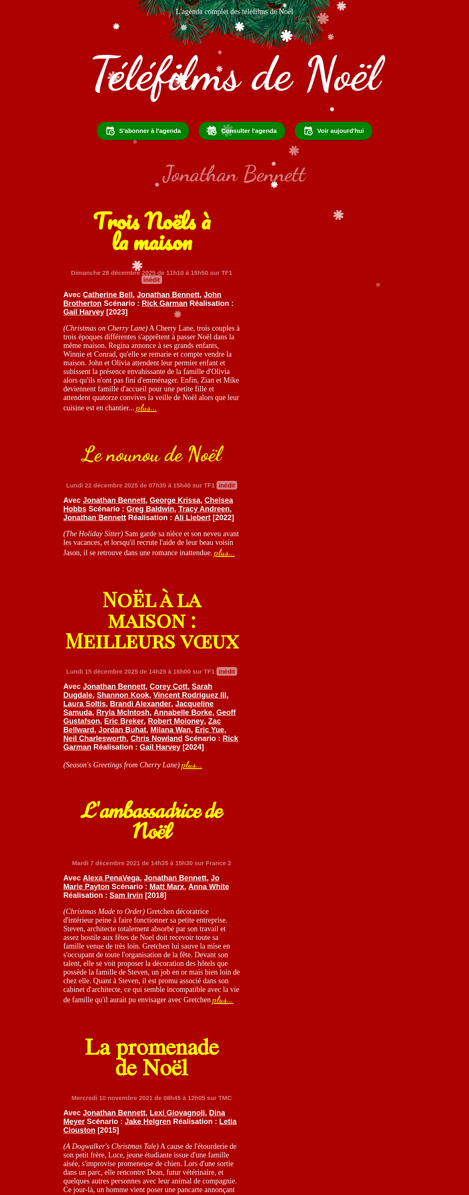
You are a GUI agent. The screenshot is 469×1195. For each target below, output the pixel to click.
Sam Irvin (327, 551)
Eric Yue (100, 613)
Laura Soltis (97, 578)
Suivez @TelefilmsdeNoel (144, 1126)
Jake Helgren (168, 785)
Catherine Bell (110, 298)
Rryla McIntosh (125, 587)
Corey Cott (171, 561)
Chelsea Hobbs (268, 286)
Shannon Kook (125, 570)
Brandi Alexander (153, 578)
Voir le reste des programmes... (234, 1069)
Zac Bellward (123, 604)
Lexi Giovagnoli (179, 777)
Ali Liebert (264, 304)
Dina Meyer (85, 785)
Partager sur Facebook (327, 1126)
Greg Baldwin (359, 286)
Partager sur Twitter (238, 1126)
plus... (149, 419)
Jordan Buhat (174, 604)
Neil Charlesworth (149, 613)
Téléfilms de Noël (234, 75)
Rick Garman (167, 307)
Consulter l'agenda (241, 133)
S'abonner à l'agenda (143, 133)
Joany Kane (365, 785)
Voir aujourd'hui (333, 133)
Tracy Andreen (267, 295)
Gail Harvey (132, 316)
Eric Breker (147, 596)
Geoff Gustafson (95, 596)
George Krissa (353, 278)
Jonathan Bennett (170, 298)
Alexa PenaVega (289, 533)
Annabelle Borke (185, 587)
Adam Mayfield (354, 777)
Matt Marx (345, 542)
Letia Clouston (137, 794)
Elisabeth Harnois (292, 777)
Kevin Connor (312, 794)
